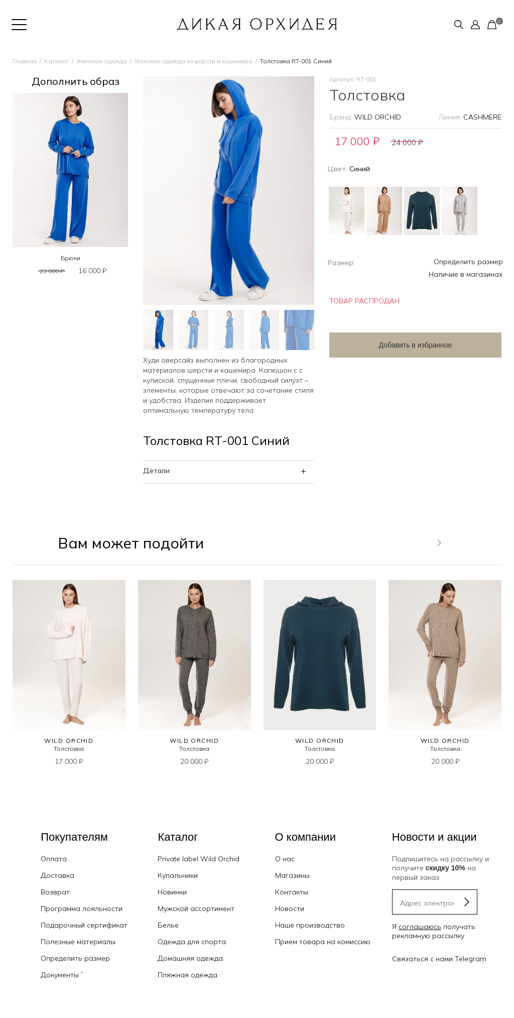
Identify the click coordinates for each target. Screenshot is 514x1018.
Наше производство (310, 925)
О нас (285, 858)
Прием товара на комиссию (322, 941)
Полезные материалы (78, 941)
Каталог (56, 61)
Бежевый (384, 211)
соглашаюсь (420, 926)
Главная (25, 61)
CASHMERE (482, 117)
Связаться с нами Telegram (439, 958)
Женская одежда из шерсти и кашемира (193, 61)
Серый (459, 211)
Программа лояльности (81, 908)
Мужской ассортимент (196, 908)
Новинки (172, 891)
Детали (156, 470)
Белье (168, 925)
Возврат (55, 891)
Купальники (178, 875)
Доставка (57, 875)
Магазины (292, 875)
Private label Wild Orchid (198, 858)
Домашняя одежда (190, 958)
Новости (289, 908)
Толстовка (69, 748)
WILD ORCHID (377, 117)
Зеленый (422, 211)
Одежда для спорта (192, 941)
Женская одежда (101, 61)
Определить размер (468, 261)
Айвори (346, 211)
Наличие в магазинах (466, 274)
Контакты (291, 891)
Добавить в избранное (409, 345)
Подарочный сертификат (84, 925)
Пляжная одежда (187, 974)
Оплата (54, 858)
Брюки (70, 258)
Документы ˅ (62, 974)
